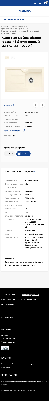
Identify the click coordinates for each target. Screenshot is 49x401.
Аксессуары (30, 364)
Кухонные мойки (8, 364)
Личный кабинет (8, 339)
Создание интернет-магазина (13, 390)
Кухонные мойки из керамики (19, 262)
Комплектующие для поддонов (20, 265)
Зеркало (39, 262)
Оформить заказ (8, 342)
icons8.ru (43, 382)
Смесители (5, 367)
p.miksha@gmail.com (30, 295)
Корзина (4, 335)
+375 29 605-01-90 (8, 295)
